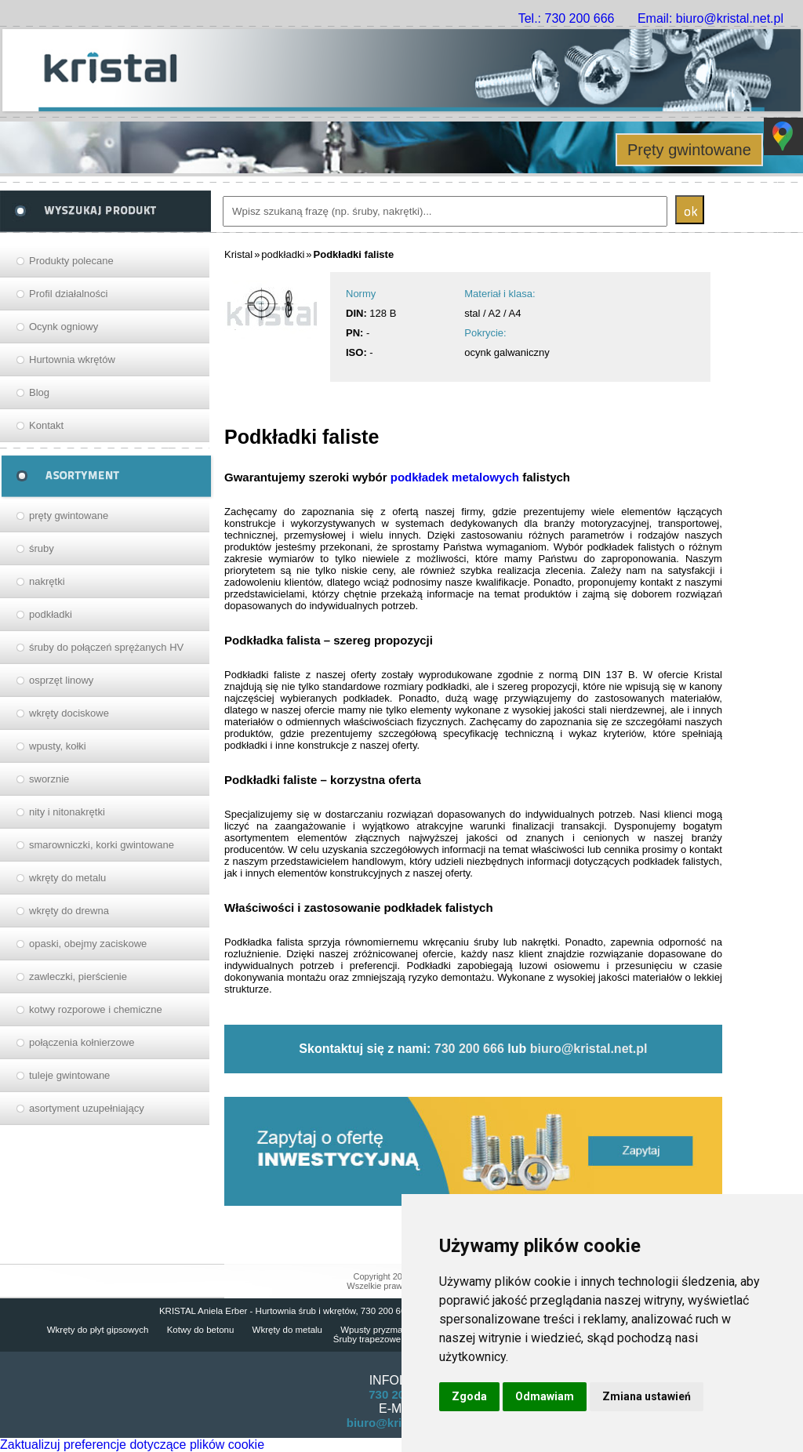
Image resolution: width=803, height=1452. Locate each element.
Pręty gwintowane (689, 149)
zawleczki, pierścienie (78, 976)
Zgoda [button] (469, 1396)
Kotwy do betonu (200, 1329)
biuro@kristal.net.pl (589, 1048)
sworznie (49, 779)
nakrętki (47, 581)
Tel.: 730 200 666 (566, 18)
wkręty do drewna (69, 911)
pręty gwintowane (68, 515)
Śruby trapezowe (367, 1339)
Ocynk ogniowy (63, 326)
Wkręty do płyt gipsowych (98, 1329)
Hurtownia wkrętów (72, 359)
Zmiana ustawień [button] (646, 1396)
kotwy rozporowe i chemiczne (95, 1009)
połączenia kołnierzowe (81, 1042)
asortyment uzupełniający (86, 1108)
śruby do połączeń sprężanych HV (106, 647)
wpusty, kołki (57, 746)
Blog (39, 392)
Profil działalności (68, 293)
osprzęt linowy (61, 680)
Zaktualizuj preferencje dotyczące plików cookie (132, 1444)
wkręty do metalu (67, 878)
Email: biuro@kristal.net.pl (710, 18)
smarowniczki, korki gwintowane (101, 845)
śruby (41, 548)
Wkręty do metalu (287, 1329)
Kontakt (46, 425)
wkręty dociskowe (69, 713)
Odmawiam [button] (544, 1396)
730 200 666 (469, 1048)
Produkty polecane (71, 261)
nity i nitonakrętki (67, 812)
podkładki (50, 614)
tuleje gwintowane (69, 1075)
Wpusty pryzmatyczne (384, 1329)
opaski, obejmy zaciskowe (88, 943)
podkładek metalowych (455, 477)
